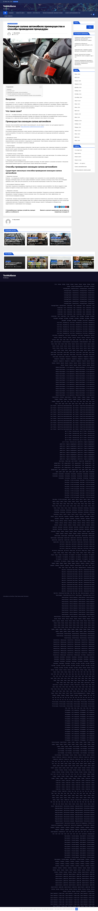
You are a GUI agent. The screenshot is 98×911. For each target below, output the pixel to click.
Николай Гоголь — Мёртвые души (59, 639)
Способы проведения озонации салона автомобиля (18, 93)
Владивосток (80, 356)
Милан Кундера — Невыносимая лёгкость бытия (65, 595)
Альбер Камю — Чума (71, 305)
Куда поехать (8, 16)
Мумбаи (53, 629)
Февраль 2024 (78, 120)
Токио (52, 793)
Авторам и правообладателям (77, 286)
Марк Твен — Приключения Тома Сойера (70, 569)
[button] (91, 14)
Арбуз (58, 339)
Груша (56, 403)
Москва (66, 620)
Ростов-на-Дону (55, 701)
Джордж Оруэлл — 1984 (89, 461)
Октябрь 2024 (78, 94)
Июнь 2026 (77, 74)
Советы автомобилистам (72, 12)
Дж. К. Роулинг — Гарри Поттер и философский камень (61, 405)
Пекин (87, 684)
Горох (62, 401)
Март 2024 (77, 117)
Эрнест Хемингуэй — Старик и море (57, 893)
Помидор (88, 693)
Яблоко (78, 906)
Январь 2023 (78, 127)
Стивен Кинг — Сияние (90, 778)
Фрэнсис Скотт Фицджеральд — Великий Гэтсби (85, 823)
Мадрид (68, 561)
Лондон (89, 550)
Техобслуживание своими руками (53, 12)
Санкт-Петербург (76, 746)
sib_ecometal (17, 33)
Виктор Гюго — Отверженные (71, 356)
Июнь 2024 (77, 107)
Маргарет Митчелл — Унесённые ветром (86, 567)
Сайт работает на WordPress (9, 596)
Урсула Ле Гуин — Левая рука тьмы (82, 799)
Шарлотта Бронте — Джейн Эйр (88, 872)
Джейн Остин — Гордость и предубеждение (86, 441)
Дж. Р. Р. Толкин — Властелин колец (72, 431)
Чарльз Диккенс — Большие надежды (71, 835)
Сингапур (83, 767)
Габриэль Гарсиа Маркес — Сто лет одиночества (65, 367)
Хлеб (67, 831)
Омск (73, 671)
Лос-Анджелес (65, 554)
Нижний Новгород (91, 631)
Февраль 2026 (78, 84)
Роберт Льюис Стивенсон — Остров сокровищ (85, 699)
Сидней (62, 763)
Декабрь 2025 (78, 87)
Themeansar (26, 596)
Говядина (79, 397)
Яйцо (93, 906)
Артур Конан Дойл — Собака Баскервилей (62, 341)
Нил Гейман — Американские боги (87, 654)
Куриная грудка (85, 533)
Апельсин (92, 335)
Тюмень (53, 795)
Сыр (72, 791)
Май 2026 (77, 77)
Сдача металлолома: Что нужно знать (59, 240)
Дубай (83, 469)
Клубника (92, 522)
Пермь (65, 688)
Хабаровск (92, 825)
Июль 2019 (77, 140)
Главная (11, 12)
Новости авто (20, 12)
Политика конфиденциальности (80, 693)
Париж (72, 678)
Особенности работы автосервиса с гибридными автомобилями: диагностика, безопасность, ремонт (83, 39)
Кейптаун (92, 518)
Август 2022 (78, 130)
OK (76, 908)
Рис (91, 697)
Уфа (91, 799)
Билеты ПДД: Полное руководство (36, 240)
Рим (88, 695)
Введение (9, 89)
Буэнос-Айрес (53, 352)
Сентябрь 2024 (78, 97)
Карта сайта (61, 516)
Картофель (66, 516)
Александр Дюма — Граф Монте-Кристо (71, 288)
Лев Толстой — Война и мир (65, 544)
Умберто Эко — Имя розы (69, 799)
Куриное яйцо (67, 537)
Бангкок (69, 343)
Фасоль (62, 803)
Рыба (66, 708)
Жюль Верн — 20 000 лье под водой (72, 480)
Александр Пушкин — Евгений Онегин (87, 288)
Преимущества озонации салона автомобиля (17, 92)
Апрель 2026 (78, 80)
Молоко (89, 616)
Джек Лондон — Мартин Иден (65, 461)
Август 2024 (78, 100)
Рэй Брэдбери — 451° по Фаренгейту (72, 710)
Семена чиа (58, 757)
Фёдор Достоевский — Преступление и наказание (64, 806)
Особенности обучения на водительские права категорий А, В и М (84, 45)
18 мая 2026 (55, 266)
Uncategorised (78, 150)
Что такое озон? (10, 90)
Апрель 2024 (78, 114)
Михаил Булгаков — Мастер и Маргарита (70, 597)
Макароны (78, 563)
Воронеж (84, 360)
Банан (90, 341)
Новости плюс (78, 160)
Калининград (74, 507)
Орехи (66, 676)
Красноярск (55, 527)
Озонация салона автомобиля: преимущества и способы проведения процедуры (36, 28)
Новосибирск (56, 659)
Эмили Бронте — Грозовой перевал (87, 891)
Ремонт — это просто (33, 12)
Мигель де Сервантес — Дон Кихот (87, 593)
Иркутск (69, 499)
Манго (86, 565)
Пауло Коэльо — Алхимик (89, 682)
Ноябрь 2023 (78, 124)
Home (56, 284)
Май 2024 (77, 110)
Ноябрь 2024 (78, 90)
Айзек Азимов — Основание (89, 286)
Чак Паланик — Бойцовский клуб (88, 833)
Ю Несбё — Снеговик (72, 906)
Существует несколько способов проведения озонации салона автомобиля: (25, 95)
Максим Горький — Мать (79, 565)
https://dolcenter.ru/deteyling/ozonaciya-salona (32, 126)
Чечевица (56, 872)
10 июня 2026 (10, 266)
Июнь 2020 (77, 134)
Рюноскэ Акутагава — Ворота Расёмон (59, 742)
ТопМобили (9, 6)
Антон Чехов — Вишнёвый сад (88, 320)
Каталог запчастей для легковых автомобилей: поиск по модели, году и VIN (84, 56)
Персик (74, 691)
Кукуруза (58, 531)
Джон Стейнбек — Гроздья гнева (78, 461)
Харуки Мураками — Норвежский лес (87, 829)
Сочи (52, 774)
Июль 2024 (77, 104)
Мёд (71, 593)
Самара (69, 742)
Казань (64, 505)
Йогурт (93, 501)
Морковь (71, 618)
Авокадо (59, 284)
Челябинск (87, 859)
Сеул (82, 759)
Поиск (76, 22)
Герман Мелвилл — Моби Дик (58, 397)
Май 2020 (77, 137)
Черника (84, 867)
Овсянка (80, 667)
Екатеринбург (91, 471)
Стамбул (84, 774)
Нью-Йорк (73, 663)
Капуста (61, 514)
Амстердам (82, 316)
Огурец (85, 669)
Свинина (53, 757)
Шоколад (92, 887)
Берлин (93, 348)
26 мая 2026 (32, 266)
